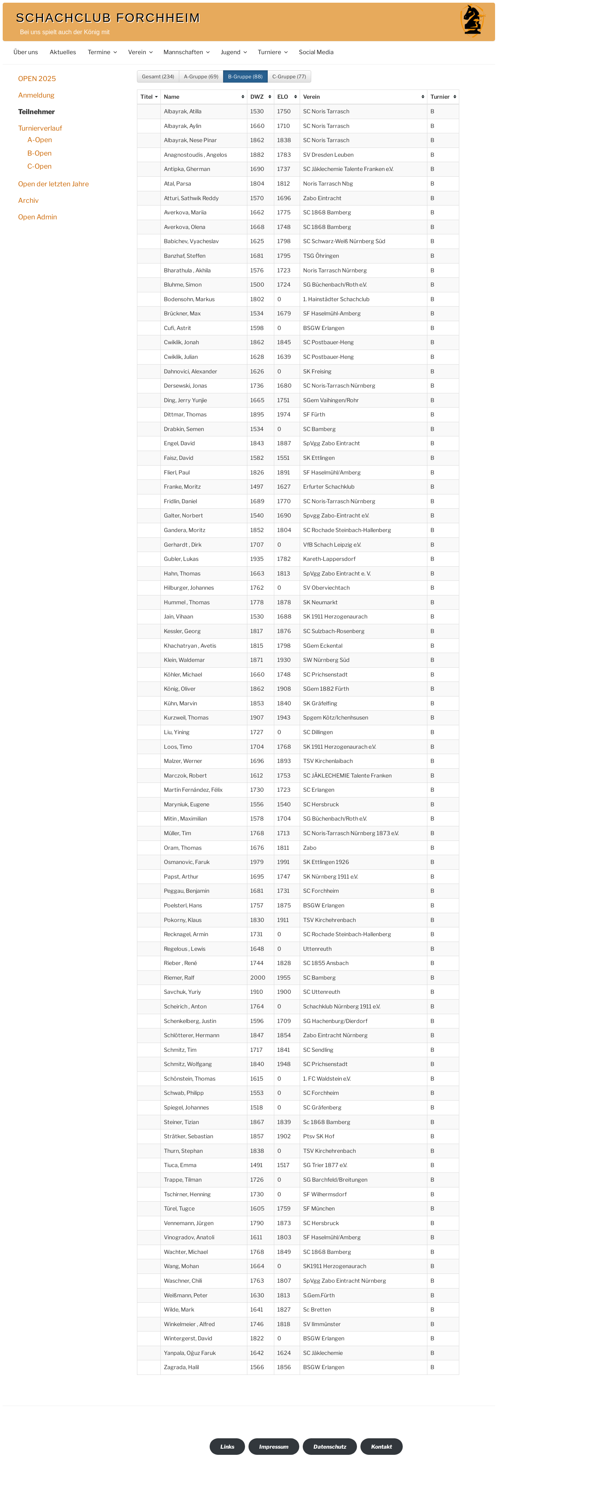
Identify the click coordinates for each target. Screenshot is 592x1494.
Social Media (316, 52)
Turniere (273, 52)
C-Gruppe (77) (289, 76)
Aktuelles (63, 52)
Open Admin (37, 217)
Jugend (234, 52)
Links (227, 1446)
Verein (141, 52)
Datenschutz (330, 1446)
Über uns (25, 52)
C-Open (39, 166)
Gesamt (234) (158, 76)
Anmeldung (36, 95)
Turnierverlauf (40, 128)
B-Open (39, 153)
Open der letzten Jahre (53, 184)
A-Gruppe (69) (201, 76)
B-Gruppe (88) (245, 76)
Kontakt (381, 1446)
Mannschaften (187, 52)
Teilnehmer (36, 112)
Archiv (28, 200)
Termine (103, 52)
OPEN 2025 (37, 79)
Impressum (273, 1446)
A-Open (39, 140)
